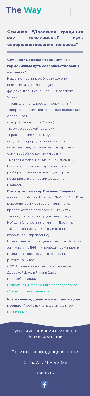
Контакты (45, 373)
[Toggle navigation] (77, 12)
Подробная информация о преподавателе (42, 285)
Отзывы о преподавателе (28, 291)
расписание (17, 311)
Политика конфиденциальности (45, 352)
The (23, 10)
